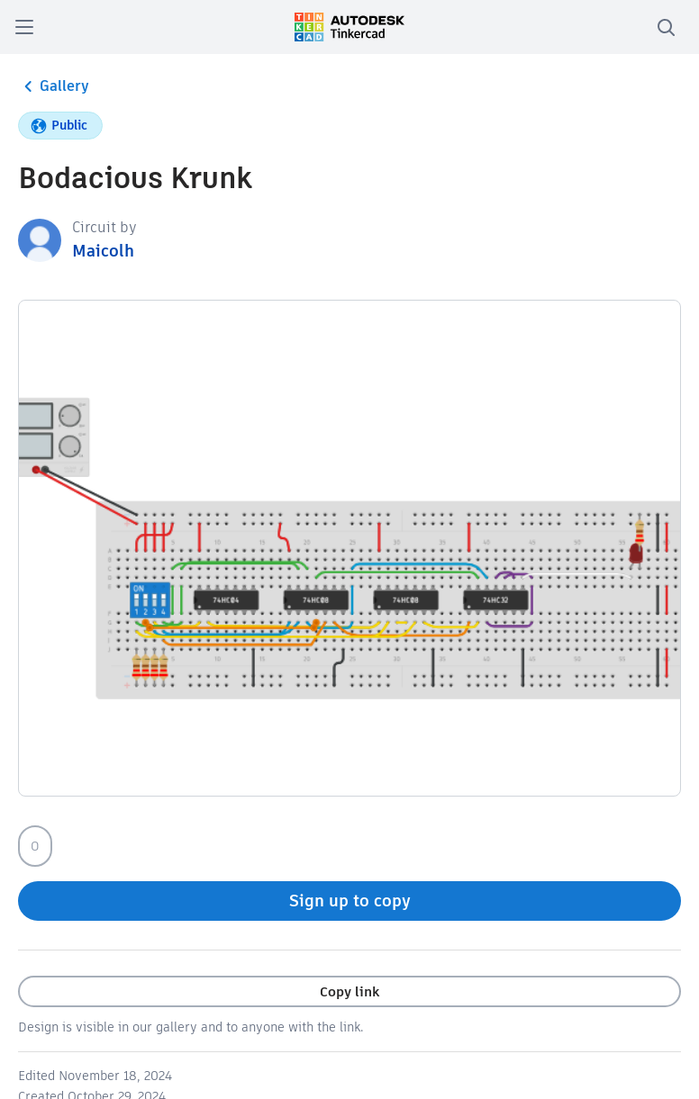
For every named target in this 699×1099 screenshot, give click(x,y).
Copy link (349, 991)
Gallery (53, 86)
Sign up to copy (350, 900)
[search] (665, 27)
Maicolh (103, 250)
